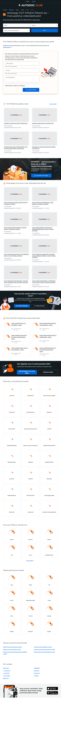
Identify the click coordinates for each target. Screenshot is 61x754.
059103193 (37, 673)
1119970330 (6, 673)
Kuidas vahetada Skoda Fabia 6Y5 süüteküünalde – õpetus (47, 336)
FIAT (28, 10)
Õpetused (11, 10)
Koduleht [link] (5, 10)
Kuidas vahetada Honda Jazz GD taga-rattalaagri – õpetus (19, 348)
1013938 (36, 676)
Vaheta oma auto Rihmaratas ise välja (12, 647)
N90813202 (6, 668)
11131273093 (6, 676)
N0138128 (36, 670)
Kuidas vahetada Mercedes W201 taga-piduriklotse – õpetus (47, 324)
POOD (27, 1)
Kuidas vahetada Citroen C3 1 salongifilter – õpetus (18, 324)
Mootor (17, 10)
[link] (7, 47)
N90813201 (6, 678)
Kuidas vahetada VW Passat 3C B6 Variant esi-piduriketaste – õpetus (19, 337)
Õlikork (22, 10)
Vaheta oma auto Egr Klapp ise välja (12, 649)
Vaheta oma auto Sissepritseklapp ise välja (44, 652)
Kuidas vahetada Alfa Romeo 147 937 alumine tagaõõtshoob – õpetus (47, 349)
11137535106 (6, 670)
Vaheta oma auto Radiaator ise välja (43, 647)
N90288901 (37, 668)
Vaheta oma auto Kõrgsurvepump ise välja (44, 649)
